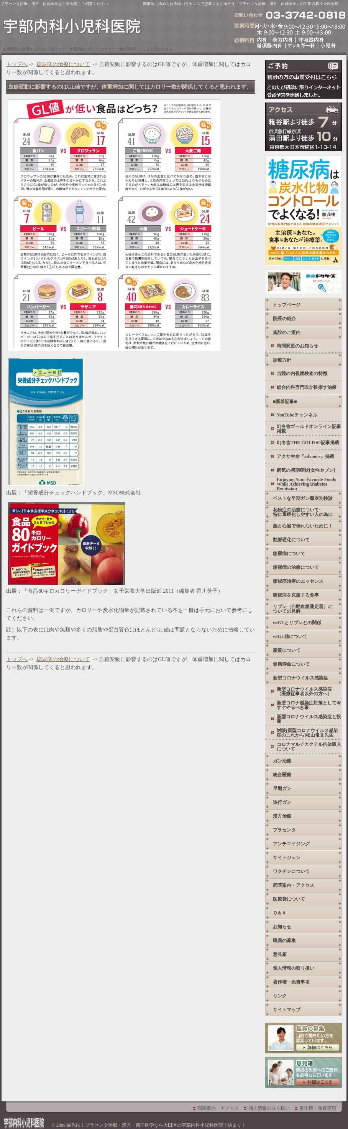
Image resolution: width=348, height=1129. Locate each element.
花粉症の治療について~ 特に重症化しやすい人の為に (303, 512)
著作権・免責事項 (291, 982)
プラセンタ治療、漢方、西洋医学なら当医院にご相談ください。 (56, 4)
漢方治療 (282, 816)
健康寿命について (291, 664)
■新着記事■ (285, 401)
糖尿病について (289, 553)
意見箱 (280, 954)
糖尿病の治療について (63, 64)
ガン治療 (282, 761)
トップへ (17, 64)
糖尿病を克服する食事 (296, 595)
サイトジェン (286, 857)
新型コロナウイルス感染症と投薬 (309, 719)
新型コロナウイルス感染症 (300, 678)
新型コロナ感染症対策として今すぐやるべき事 (309, 705)
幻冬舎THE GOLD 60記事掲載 (308, 442)
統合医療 (282, 774)
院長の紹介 (284, 318)
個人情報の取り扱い (293, 968)
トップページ (286, 304)
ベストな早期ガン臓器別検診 (303, 498)
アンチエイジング (291, 843)
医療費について (289, 899)
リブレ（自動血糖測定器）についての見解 (303, 609)
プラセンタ (284, 830)
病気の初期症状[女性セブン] (306, 470)
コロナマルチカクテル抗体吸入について (309, 747)
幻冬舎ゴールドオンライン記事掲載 (309, 429)
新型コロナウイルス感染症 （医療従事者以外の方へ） (304, 691)
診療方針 (282, 360)
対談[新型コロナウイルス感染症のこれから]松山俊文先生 (307, 733)
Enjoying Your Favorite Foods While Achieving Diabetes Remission (306, 484)
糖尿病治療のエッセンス (298, 581)
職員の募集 (284, 940)
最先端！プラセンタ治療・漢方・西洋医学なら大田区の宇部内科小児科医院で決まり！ (156, 1125)
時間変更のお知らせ (297, 346)
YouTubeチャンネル (297, 415)
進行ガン (282, 802)
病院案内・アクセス (293, 885)
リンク (280, 995)
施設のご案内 (286, 332)
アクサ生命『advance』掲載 (305, 456)
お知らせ (282, 926)
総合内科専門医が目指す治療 (307, 387)
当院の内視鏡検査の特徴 (302, 373)
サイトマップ (286, 1009)
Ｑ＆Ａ (279, 913)
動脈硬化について (291, 539)
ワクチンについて (291, 871)
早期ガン (282, 788)
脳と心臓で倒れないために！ (303, 526)
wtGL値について (290, 636)
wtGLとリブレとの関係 (297, 622)
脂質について (286, 650)
